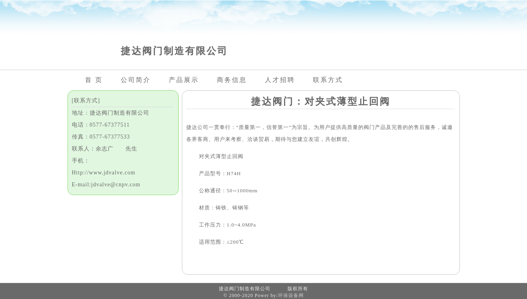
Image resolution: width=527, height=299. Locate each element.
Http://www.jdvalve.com (103, 173)
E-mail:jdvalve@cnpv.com (106, 185)
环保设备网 (291, 295)
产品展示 (184, 79)
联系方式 (328, 79)
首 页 (94, 79)
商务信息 (232, 79)
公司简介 (136, 79)
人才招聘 (280, 79)
